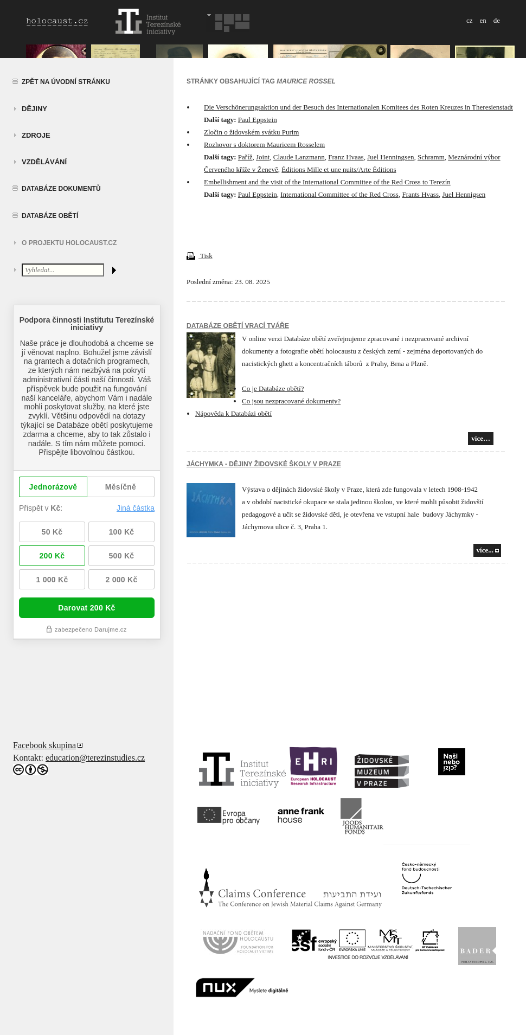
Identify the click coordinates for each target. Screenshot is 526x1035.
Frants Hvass (420, 194)
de (496, 20)
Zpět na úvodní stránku (66, 82)
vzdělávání (44, 162)
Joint (263, 157)
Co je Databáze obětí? (273, 388)
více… (480, 438)
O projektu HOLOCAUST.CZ (69, 243)
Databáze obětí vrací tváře (238, 326)
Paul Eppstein (257, 119)
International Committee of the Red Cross (339, 194)
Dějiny (34, 109)
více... (485, 550)
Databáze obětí (50, 216)
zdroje (36, 135)
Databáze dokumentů (61, 188)
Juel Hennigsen (463, 194)
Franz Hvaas (345, 157)
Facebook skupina (44, 745)
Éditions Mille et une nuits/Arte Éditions (338, 169)
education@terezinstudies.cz (95, 757)
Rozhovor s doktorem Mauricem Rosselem (264, 144)
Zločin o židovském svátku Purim (251, 132)
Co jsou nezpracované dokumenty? (291, 401)
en (482, 20)
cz (469, 20)
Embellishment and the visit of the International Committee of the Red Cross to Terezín (327, 182)
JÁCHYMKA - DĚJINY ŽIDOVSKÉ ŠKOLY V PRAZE (264, 464)
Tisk (200, 256)
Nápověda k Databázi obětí (233, 413)
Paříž (245, 157)
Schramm (431, 157)
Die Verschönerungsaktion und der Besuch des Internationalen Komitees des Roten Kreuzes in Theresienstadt (358, 107)
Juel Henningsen (390, 157)
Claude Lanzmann (299, 157)
